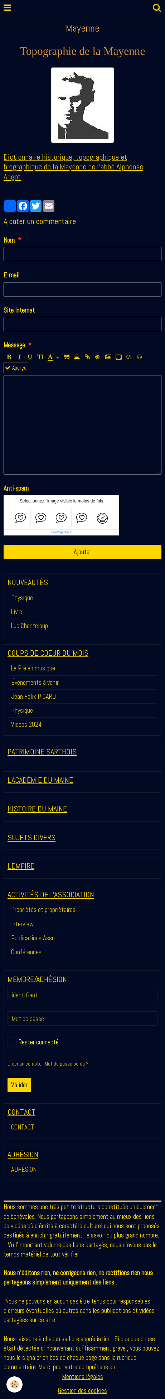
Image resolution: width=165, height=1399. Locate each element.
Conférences (26, 952)
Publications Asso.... (35, 938)
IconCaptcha (60, 532)
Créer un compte (25, 1064)
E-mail (11, 275)
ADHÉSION (24, 1169)
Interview (22, 924)
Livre (16, 612)
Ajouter (82, 552)
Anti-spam (16, 488)
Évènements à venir (35, 682)
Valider (19, 1085)
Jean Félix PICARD (33, 696)
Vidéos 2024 (26, 724)
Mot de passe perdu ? (66, 1064)
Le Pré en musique (33, 668)
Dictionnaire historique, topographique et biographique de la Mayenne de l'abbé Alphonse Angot (73, 167)
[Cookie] (14, 1384)
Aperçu (15, 367)
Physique (22, 598)
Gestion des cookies (82, 1390)
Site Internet (19, 310)
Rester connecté (33, 1042)
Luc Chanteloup (29, 626)
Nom (9, 240)
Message (14, 345)
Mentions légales (82, 1376)
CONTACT (22, 1127)
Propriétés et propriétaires (43, 910)
